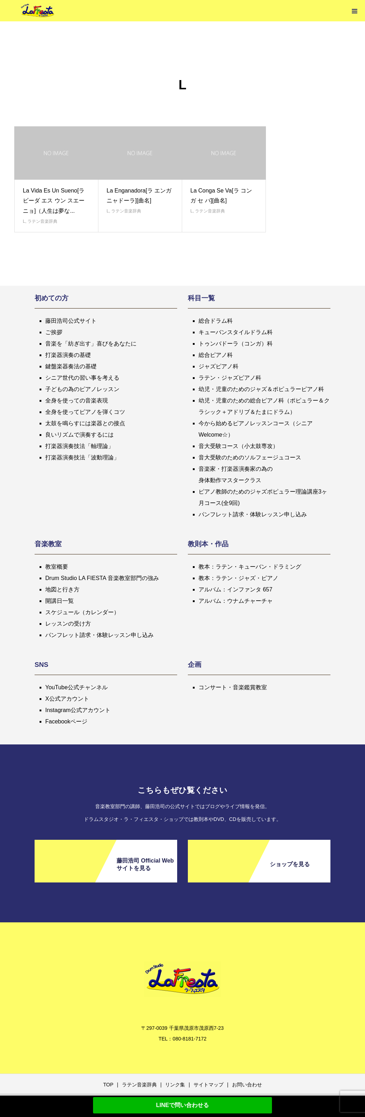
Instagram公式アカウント (77, 710)
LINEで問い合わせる (182, 1105)
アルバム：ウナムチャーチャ (236, 601)
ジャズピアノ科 (218, 366)
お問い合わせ (247, 1084)
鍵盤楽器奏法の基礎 (71, 366)
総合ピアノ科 (216, 355)
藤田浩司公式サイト (71, 321)
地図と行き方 (62, 589)
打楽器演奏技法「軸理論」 (79, 446)
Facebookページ (66, 721)
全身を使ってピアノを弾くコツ (85, 412)
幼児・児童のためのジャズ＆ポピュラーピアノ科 (261, 389)
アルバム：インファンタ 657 (235, 589)
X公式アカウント (67, 699)
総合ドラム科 (216, 321)
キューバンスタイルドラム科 (236, 332)
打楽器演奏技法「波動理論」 (82, 457)
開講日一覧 (59, 601)
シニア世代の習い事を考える (82, 378)
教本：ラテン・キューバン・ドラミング (250, 567)
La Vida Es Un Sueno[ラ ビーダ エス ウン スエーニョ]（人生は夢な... (53, 201)
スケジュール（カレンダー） (82, 612)
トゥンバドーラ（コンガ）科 (236, 344)
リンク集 (175, 1084)
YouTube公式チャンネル (76, 687)
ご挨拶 (53, 332)
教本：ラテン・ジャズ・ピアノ (238, 578)
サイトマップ (208, 1084)
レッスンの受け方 (68, 624)
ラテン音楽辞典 (42, 221)
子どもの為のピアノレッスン (82, 389)
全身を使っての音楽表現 (76, 400)
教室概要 (56, 567)
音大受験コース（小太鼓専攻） (238, 446)
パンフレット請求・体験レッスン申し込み (253, 514)
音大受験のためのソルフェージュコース (250, 457)
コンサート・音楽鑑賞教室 (233, 687)
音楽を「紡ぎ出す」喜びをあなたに (91, 344)
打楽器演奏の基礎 (68, 355)
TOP (108, 1084)
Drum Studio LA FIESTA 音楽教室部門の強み (102, 578)
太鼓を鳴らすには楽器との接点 (85, 423)
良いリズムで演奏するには (79, 435)
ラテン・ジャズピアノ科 (230, 378)
